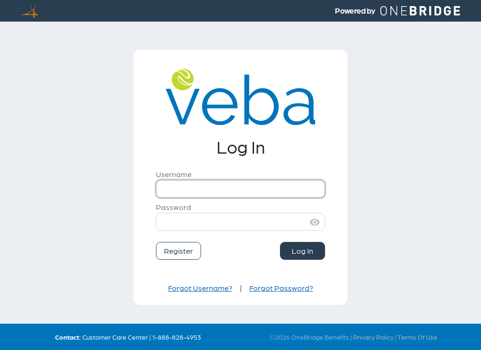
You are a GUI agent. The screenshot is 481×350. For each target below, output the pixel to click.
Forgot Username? (200, 287)
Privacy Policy (373, 337)
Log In (302, 250)
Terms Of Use (417, 337)
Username (174, 174)
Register (178, 250)
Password (173, 206)
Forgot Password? (281, 287)
